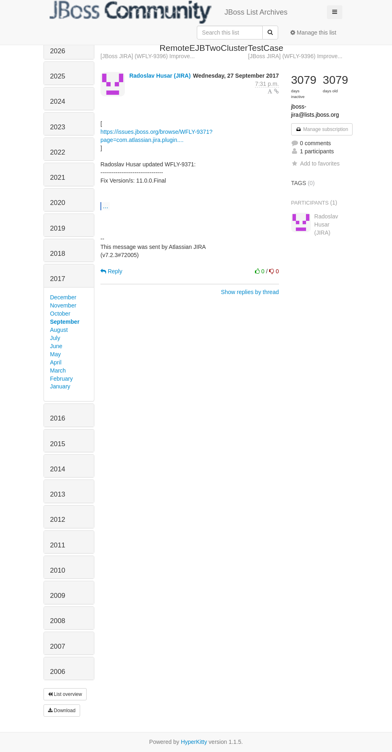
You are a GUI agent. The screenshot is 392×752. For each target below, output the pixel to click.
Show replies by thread (250, 292)
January (60, 386)
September (64, 321)
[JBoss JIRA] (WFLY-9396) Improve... (147, 56)
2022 (57, 152)
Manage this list (313, 32)
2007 (57, 646)
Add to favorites (315, 163)
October (60, 313)
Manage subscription (322, 129)
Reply (111, 271)
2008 (57, 621)
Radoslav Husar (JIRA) (160, 75)
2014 (57, 469)
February (61, 378)
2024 (57, 101)
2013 (57, 494)
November (63, 305)
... (105, 205)
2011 (57, 545)
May (55, 354)
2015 (57, 444)
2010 (57, 570)
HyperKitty (194, 742)
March (58, 370)
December (63, 297)
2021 (57, 177)
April (55, 362)
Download (62, 710)
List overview (65, 694)
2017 (57, 279)
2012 (57, 519)
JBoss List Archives (168, 12)
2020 (57, 203)
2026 (57, 51)
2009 (57, 595)
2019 (57, 228)
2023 (57, 127)
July (55, 338)
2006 (57, 672)
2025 (57, 76)
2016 (57, 418)
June (56, 346)
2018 (57, 253)
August (59, 330)
